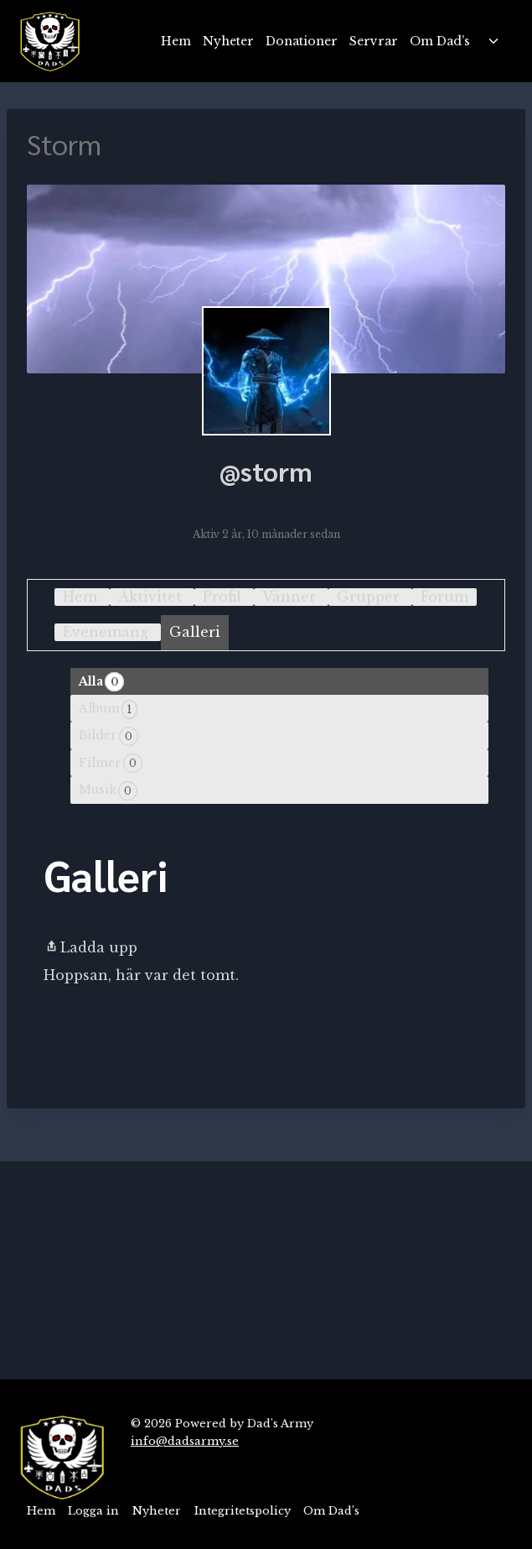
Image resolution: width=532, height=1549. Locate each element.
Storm (64, 143)
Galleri (194, 631)
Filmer (110, 763)
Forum (444, 596)
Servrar (373, 41)
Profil (222, 596)
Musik (108, 791)
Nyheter (228, 41)
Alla (101, 681)
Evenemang (105, 631)
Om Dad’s (440, 41)
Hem (176, 41)
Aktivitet (150, 596)
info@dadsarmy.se (185, 1441)
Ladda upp (90, 947)
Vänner (289, 596)
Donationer (302, 41)
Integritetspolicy (242, 1511)
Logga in (93, 1511)
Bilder (108, 736)
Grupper (368, 596)
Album (108, 709)
